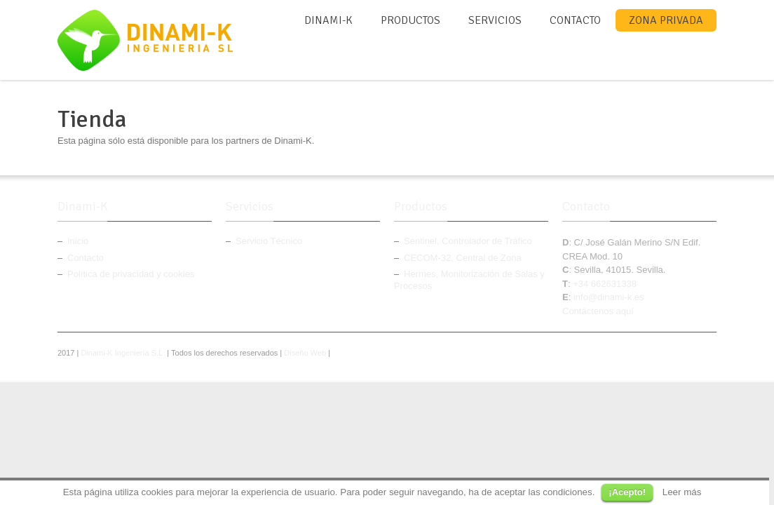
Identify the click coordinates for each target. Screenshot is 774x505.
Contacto (575, 20)
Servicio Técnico (269, 241)
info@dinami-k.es (608, 297)
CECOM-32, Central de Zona (463, 257)
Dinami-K (328, 20)
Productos (410, 20)
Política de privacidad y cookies (130, 274)
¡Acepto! (627, 492)
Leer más (682, 492)
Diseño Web (305, 353)
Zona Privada (666, 20)
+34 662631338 (605, 283)
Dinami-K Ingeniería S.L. (123, 353)
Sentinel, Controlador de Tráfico (468, 241)
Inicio (77, 241)
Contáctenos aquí (598, 311)
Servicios (495, 20)
